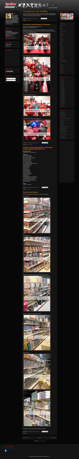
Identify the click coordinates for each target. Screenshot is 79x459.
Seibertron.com (62, 120)
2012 (62, 85)
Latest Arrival (28, 189)
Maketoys (61, 44)
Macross (61, 42)
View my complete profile (9, 24)
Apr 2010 (62, 99)
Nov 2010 (62, 90)
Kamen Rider (62, 39)
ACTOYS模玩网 (62, 112)
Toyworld (61, 69)
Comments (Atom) (42, 440)
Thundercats (62, 64)
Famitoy (14, 13)
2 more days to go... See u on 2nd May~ (35, 11)
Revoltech (61, 55)
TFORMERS (62, 123)
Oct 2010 (62, 91)
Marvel (61, 45)
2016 (62, 80)
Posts (7, 78)
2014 (62, 82)
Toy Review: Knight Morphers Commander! (36, 24)
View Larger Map (12, 58)
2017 (62, 78)
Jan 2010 (62, 103)
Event (27, 433)
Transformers (62, 71)
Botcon (61, 26)
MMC (27, 144)
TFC (61, 63)
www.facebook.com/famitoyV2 (10, 38)
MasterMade (62, 47)
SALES (61, 58)
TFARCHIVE (62, 121)
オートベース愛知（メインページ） (65, 134)
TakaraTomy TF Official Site (64, 126)
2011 (62, 86)
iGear (61, 37)
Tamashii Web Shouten (63, 61)
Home (39, 437)
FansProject (62, 34)
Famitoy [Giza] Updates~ (31, 192)
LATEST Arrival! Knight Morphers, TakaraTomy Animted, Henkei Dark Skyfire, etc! (37, 148)
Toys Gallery (30, 144)
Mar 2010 (62, 100)
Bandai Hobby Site (63, 113)
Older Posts (53, 437)
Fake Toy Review (62, 31)
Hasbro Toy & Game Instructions (65, 118)
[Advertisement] (65, 161)
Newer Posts (26, 437)
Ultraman (61, 72)
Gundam (61, 36)
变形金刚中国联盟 (63, 137)
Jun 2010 (62, 96)
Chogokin (61, 28)
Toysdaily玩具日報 (63, 129)
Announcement (28, 20)
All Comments (8, 80)
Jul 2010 (62, 95)
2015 (62, 81)
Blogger (48, 456)
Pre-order (61, 53)
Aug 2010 (62, 94)
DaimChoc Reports (63, 115)
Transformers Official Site (64, 131)
